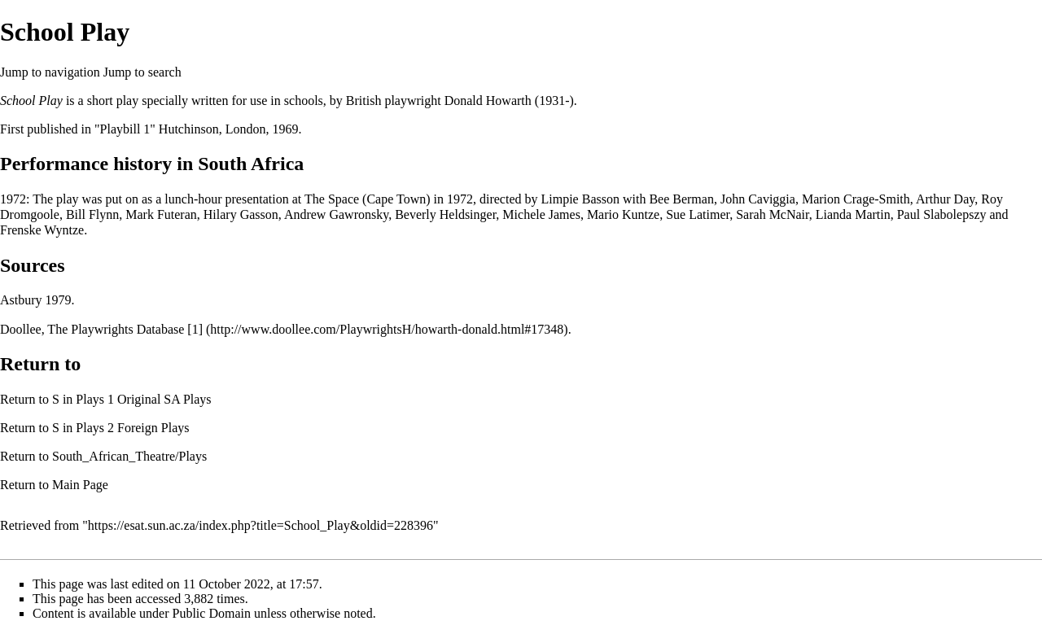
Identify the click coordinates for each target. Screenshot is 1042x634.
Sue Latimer (697, 214)
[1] (195, 329)
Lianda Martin (853, 214)
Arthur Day (945, 199)
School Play (31, 100)
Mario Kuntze (623, 214)
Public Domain (212, 613)
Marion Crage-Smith (856, 199)
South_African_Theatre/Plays (129, 456)
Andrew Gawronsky (336, 214)
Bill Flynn (92, 214)
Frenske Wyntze (42, 230)
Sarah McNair (772, 214)
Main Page (80, 485)
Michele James (541, 214)
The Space (331, 199)
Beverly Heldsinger (445, 214)
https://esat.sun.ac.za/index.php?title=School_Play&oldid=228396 (260, 525)
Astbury (21, 300)
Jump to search (142, 72)
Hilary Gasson (241, 214)
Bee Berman (681, 199)
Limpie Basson (580, 199)
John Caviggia (757, 199)
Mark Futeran (161, 214)
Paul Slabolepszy (942, 214)
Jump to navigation (50, 72)
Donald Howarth (488, 100)
